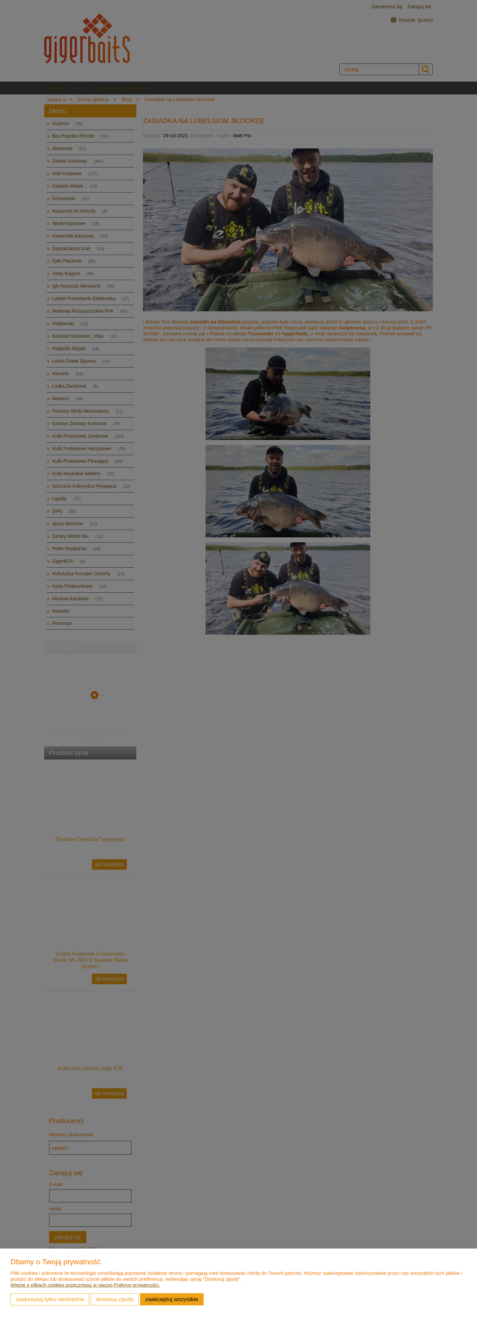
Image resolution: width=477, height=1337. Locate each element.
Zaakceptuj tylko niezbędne (50, 1299)
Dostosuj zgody (114, 1299)
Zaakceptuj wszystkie (171, 1299)
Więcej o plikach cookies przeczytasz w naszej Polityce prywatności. (85, 1285)
